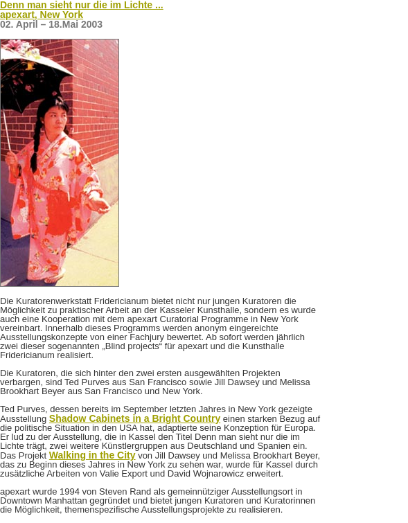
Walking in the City (92, 455)
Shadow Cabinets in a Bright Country (134, 418)
